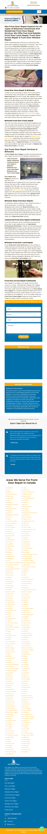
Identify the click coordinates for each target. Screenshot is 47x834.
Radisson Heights (12, 670)
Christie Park (26, 535)
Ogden (9, 654)
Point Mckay (10, 666)
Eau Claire (9, 571)
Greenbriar (26, 594)
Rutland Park (26, 687)
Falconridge (10, 581)
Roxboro (25, 683)
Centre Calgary (27, 527)
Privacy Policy (9, 809)
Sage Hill (25, 689)
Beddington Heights (12, 504)
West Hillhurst (11, 743)
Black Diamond (27, 506)
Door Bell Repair (9, 783)
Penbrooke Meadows (13, 664)
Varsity (9, 739)
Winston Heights (11, 751)
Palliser (25, 656)
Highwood (26, 604)
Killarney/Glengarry (28, 614)
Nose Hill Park (11, 652)
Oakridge (25, 652)
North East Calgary (28, 648)
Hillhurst (9, 606)
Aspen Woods (27, 496)
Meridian (9, 637)
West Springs (26, 743)
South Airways (11, 708)
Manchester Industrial (13, 627)
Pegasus (25, 662)
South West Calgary (12, 712)
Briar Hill (9, 512)
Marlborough (10, 629)
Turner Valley (10, 731)
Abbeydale (10, 488)
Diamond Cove (11, 556)
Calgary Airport (27, 519)
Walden (9, 741)
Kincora (9, 616)
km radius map (23, 364)
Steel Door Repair (10, 789)
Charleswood (26, 531)
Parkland (25, 660)
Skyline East (10, 704)
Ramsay (25, 670)
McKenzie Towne (11, 635)
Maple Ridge (26, 627)
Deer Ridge (26, 552)
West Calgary (26, 741)
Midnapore (26, 637)
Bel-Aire (25, 504)
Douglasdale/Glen (28, 558)
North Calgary (10, 648)
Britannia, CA (11, 824)
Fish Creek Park (27, 581)
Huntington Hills (11, 610)
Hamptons (10, 598)
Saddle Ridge (10, 689)
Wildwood (25, 747)
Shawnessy (10, 697)
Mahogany (10, 625)
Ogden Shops (26, 654)
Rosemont (26, 681)
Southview (26, 712)
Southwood (10, 714)
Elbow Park (10, 573)
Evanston (9, 577)
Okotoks (9, 656)
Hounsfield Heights (28, 608)
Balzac (8, 500)
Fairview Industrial (28, 579)
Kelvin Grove (26, 612)
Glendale (9, 589)
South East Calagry (12, 710)
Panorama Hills (11, 658)
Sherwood (9, 699)
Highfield (25, 602)
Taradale (25, 727)
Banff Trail (26, 500)
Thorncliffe (26, 729)
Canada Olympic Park (29, 521)
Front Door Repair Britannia (25, 14)
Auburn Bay (10, 498)
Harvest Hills (26, 598)
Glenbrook (26, 587)
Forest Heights (27, 583)
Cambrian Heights (12, 521)
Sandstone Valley (11, 691)
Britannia (9, 517)
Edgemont (26, 571)
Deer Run (9, 554)
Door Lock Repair (10, 786)
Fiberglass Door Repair (11, 804)
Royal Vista (26, 685)
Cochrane (9, 542)
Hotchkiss (9, 608)
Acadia (25, 488)
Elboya (25, 573)
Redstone (9, 675)
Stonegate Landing (28, 718)
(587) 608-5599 (12, 818)
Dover (8, 560)
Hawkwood (10, 600)
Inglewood (26, 610)
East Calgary (10, 567)
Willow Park (10, 749)
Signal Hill (25, 699)
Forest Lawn (10, 585)
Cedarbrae (26, 525)
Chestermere (10, 533)
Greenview (10, 596)
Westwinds (26, 745)
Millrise (9, 639)
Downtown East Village (29, 562)
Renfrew (25, 675)
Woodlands (10, 754)
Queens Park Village (12, 668)
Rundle (9, 687)
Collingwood (26, 542)
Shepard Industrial (28, 697)
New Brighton (27, 643)
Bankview (9, 502)
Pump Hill (25, 666)
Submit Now (24, 336)
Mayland (25, 631)
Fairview (9, 579)
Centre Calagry (11, 527)
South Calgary (26, 708)
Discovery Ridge (27, 556)
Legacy (9, 621)
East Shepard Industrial (13, 569)
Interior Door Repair (11, 801)
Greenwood (26, 596)
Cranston (9, 548)
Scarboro (25, 691)
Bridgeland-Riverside (12, 515)
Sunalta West (26, 722)
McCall (9, 633)
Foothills (9, 583)
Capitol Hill (26, 523)
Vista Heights (26, 739)
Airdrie (9, 490)
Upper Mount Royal (28, 735)
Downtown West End (13, 564)
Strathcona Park (11, 720)
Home (6, 14)
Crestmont (10, 550)
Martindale (26, 629)
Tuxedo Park (10, 733)
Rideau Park (26, 677)
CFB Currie (10, 529)
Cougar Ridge (10, 546)
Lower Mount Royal (12, 623)
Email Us (10, 821)
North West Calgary (28, 650)
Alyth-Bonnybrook (12, 494)
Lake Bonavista (11, 618)
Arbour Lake (10, 496)
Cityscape (25, 537)
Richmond (10, 677)
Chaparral (9, 531)
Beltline (9, 506)
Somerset (25, 706)
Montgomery (26, 641)
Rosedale (9, 681)
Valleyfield (25, 737)
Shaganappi (10, 695)
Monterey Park (11, 641)
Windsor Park (26, 749)
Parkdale (25, 658)
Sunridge (9, 727)
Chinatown (26, 533)
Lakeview (25, 618)
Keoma (9, 614)
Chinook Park (10, 535)
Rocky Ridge (26, 679)
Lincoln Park (26, 621)
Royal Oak (9, 685)
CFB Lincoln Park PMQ (29, 529)
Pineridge (25, 664)
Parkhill (9, 660)
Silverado (25, 702)
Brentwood (26, 510)
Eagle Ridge (26, 564)
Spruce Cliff (10, 716)
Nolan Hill (9, 645)
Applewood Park (27, 494)
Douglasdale (10, 558)
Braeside (9, 510)
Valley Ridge (10, 737)
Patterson (9, 662)
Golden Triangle (27, 591)
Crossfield (25, 550)
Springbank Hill (27, 714)
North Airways (27, 645)
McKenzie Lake (27, 633)
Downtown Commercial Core (15, 562)
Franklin (25, 585)
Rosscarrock (10, 683)
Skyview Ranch (11, 706)
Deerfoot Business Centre (30, 554)
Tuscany (25, 731)
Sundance (9, 724)
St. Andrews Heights (28, 716)
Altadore (9, 492)
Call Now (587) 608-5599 (14, 11)
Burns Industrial (27, 517)
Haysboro (25, 600)
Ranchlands (10, 672)
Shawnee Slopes (27, 695)
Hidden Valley (10, 602)
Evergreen (26, 577)
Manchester (26, 625)
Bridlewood (26, 515)
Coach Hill (25, 539)
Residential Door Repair (12, 792)
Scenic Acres (10, 693)
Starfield (9, 718)
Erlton (24, 575)
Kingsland (25, 616)
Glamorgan (10, 587)
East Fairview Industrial (29, 567)
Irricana (9, 612)
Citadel (9, 537)
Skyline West (26, 704)
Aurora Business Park (29, 498)
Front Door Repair (10, 798)
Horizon (25, 606)
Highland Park (11, 604)
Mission (25, 639)
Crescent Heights (28, 548)
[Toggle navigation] (39, 11)
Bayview (25, 502)
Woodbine (26, 751)
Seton (24, 693)
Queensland (26, 668)
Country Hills (26, 546)
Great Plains (10, 594)
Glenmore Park (11, 591)
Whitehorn (10, 747)
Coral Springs (26, 544)
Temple (9, 729)
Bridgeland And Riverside (30, 512)
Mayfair (9, 631)
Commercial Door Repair (12, 795)
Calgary (9, 519)
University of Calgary (12, 735)
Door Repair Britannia (13, 14)
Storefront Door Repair (11, 807)
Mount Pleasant (11, 643)
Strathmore (26, 720)
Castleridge (10, 525)
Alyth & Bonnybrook (28, 492)
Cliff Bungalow (11, 539)
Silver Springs (10, 702)
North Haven (10, 650)
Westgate (9, 745)
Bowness (25, 508)
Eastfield (25, 569)
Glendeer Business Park (29, 589)
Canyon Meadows (12, 523)
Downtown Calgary (28, 560)
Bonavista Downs (11, 508)
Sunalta (9, 722)
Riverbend (10, 679)
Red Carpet (26, 672)
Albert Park (26, 490)
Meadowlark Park (27, 635)
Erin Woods (10, 575)
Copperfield (10, 544)
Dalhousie (9, 552)
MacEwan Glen (27, 623)
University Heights (28, 733)
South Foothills (27, 710)
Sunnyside (26, 724)
